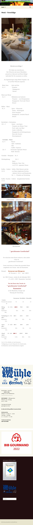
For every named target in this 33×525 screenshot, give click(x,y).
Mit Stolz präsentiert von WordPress (9, 522)
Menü (2, 7)
